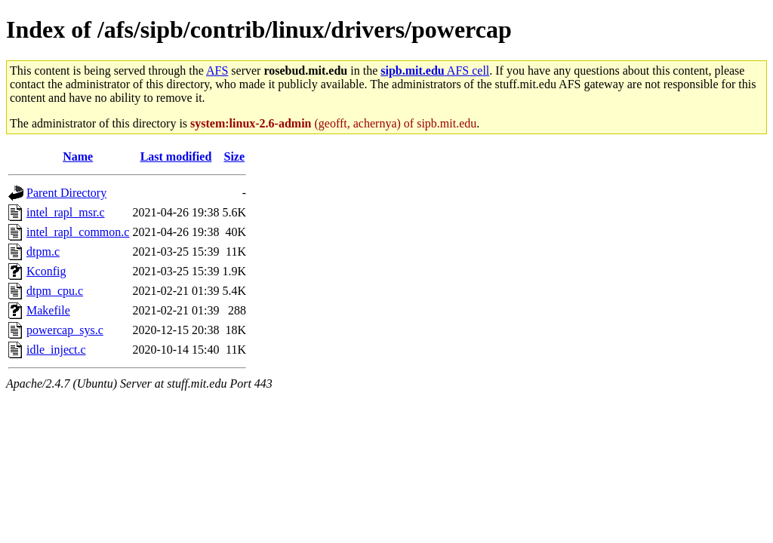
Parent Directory (66, 192)
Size (234, 156)
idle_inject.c (56, 349)
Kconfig (46, 271)
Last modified (176, 156)
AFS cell (434, 70)
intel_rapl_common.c (77, 231)
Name (78, 156)
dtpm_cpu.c (54, 290)
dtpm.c (43, 251)
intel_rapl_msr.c (65, 212)
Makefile (48, 310)
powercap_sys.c (64, 330)
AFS (217, 70)
